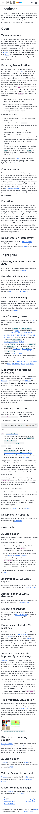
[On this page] (36, 2)
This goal (4, 762)
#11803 (21, 342)
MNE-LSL (28, 381)
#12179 (27, 291)
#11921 (33, 335)
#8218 (19, 158)
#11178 (13, 333)
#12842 (20, 353)
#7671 (21, 361)
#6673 (23, 364)
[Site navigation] (2, 2)
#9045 (35, 361)
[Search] (32, 2)
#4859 (15, 508)
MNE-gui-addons (31, 587)
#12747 (11, 337)
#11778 (28, 335)
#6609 (9, 364)
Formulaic (25, 457)
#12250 (7, 55)
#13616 (24, 246)
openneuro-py (24, 602)
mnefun (9, 636)
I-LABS (29, 638)
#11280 (24, 333)
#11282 (28, 351)
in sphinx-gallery (27, 242)
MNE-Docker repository (12, 188)
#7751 (11, 767)
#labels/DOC (18, 521)
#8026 (26, 361)
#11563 (11, 335)
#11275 (11, 291)
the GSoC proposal (21, 615)
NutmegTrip (24, 708)
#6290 (17, 361)
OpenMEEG (4, 660)
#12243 (5, 52)
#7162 (6, 572)
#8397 (27, 364)
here (15, 163)
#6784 (16, 310)
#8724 (30, 361)
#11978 (6, 337)
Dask (16, 746)
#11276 (17, 291)
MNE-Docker (20, 794)
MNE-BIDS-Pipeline (22, 634)
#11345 (29, 333)
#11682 (22, 335)
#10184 (17, 331)
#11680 (17, 335)
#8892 (32, 364)
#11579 (22, 291)
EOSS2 (26, 762)
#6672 (18, 364)
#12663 (27, 508)
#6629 (14, 364)
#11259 (19, 333)
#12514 (14, 353)
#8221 (24, 270)
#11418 (6, 335)
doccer (21, 71)
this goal (10, 791)
